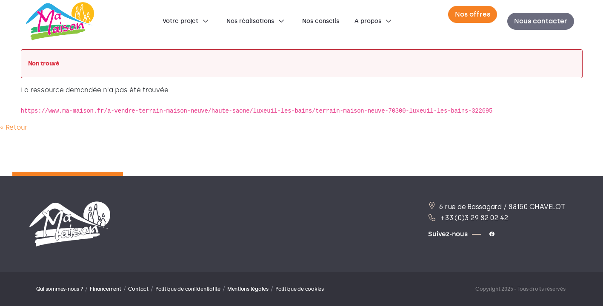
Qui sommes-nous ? (59, 289)
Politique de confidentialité (187, 289)
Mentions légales (248, 289)
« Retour (13, 127)
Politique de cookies (299, 289)
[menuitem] (187, 21)
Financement (105, 289)
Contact (138, 289)
